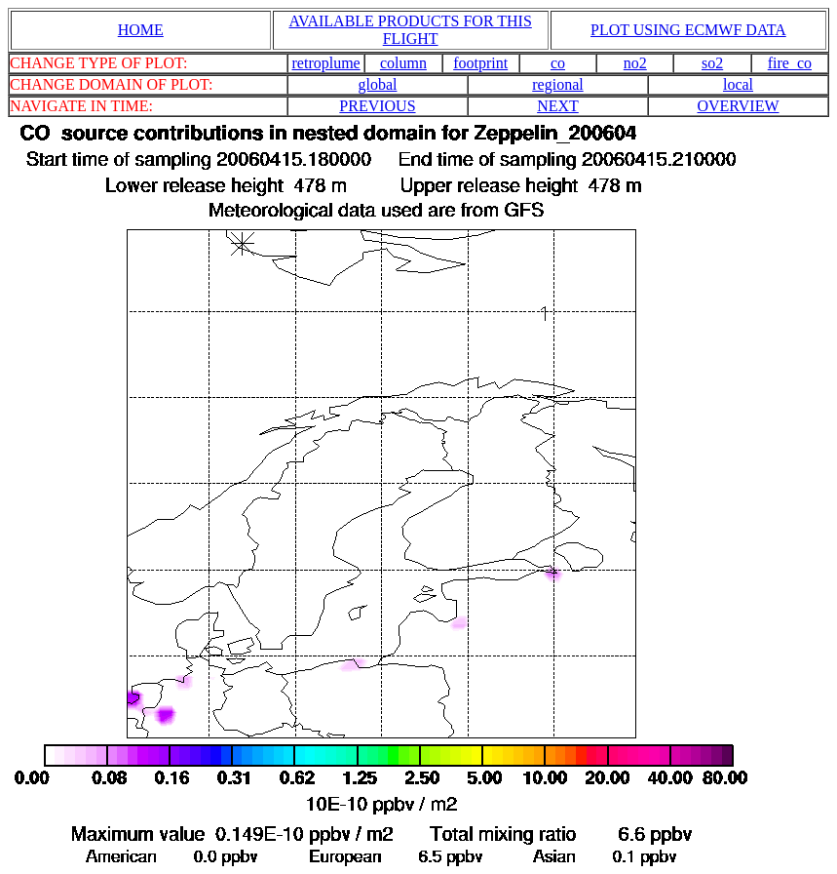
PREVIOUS (377, 106)
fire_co (790, 63)
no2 (635, 63)
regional (557, 84)
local (738, 84)
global (377, 84)
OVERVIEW (738, 106)
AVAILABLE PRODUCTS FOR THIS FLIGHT (409, 30)
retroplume (326, 63)
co (558, 63)
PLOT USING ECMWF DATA (688, 29)
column (403, 63)
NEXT (558, 106)
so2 (712, 63)
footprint (480, 63)
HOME (141, 29)
